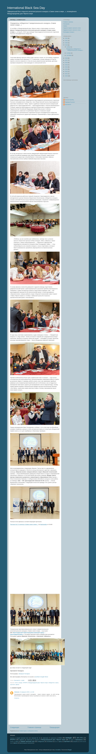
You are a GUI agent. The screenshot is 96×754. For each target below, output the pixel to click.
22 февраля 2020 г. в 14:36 (27, 692)
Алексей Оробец (69, 99)
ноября (68, 47)
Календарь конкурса (68, 32)
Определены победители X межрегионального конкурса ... (75, 49)
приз (56, 741)
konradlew (58, 749)
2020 (66, 42)
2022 (66, 38)
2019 (66, 45)
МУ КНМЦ (71, 739)
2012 (66, 71)
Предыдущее (54, 727)
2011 (66, 73)
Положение (66, 24)
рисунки (75, 741)
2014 (66, 67)
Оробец (11, 741)
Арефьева (12, 738)
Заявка (65, 26)
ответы (17, 741)
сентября (69, 55)
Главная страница (34, 727)
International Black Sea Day (26, 8)
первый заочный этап (27, 741)
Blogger (70, 749)
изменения (53, 738)
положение (50, 741)
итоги (16, 682)
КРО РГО (80, 738)
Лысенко (37, 739)
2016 (66, 62)
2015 (66, 64)
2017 (66, 60)
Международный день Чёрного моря (38, 682)
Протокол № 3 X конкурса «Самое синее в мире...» (24, 524)
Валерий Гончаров (24, 673)
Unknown (16, 692)
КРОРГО (25, 682)
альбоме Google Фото (41, 676)
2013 (66, 69)
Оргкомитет (68, 104)
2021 (66, 40)
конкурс (20, 682)
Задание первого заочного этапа (72, 28)
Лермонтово (30, 739)
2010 (66, 76)
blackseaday (43, 524)
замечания (45, 738)
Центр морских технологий (26, 743)
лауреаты (21, 739)
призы (56, 682)
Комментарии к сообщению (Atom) (28, 730)
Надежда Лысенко (70, 102)
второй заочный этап (22, 738)
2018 (66, 58)
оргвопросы (79, 739)
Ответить (16, 698)
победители (51, 682)
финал (17, 684)
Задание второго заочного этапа (72, 30)
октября (68, 53)
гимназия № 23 (35, 738)
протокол (12, 684)
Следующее (14, 727)
